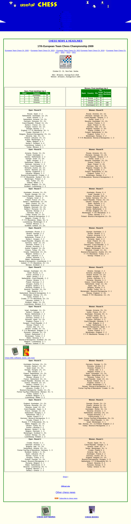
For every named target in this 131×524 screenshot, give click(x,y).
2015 (63, 52)
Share (65, 477)
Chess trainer (66, 19)
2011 (74, 52)
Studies (66, 27)
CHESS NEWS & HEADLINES (65, 40)
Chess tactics (66, 15)
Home (66, 12)
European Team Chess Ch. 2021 (68, 50)
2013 (68, 52)
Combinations (67, 28)
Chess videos (67, 21)
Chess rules (66, 17)
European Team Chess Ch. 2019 (92, 50)
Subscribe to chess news (68, 498)
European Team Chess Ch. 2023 (42, 50)
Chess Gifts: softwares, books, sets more (20, 358)
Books (66, 30)
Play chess (67, 14)
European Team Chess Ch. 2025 (17, 50)
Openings (66, 23)
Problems (66, 25)
